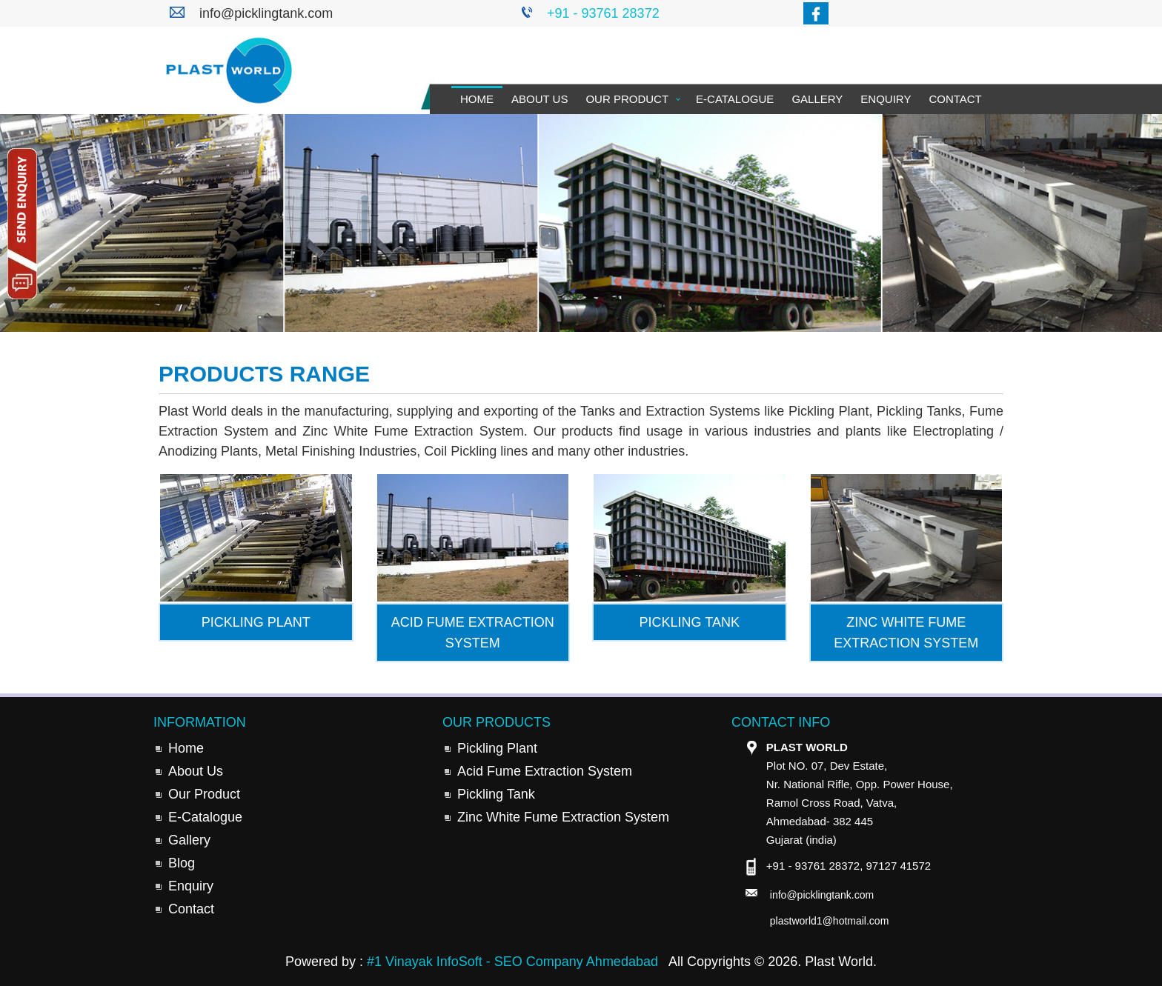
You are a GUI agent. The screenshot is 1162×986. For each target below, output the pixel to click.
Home (477, 99)
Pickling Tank (496, 794)
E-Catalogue (735, 99)
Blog (181, 863)
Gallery (817, 99)
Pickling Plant (497, 748)
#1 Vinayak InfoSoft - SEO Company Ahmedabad (512, 961)
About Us (539, 99)
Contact (955, 99)
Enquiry (885, 99)
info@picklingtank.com (266, 13)
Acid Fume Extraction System (544, 771)
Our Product (626, 99)
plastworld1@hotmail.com (829, 921)
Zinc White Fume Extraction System (563, 817)
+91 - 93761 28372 (603, 13)
